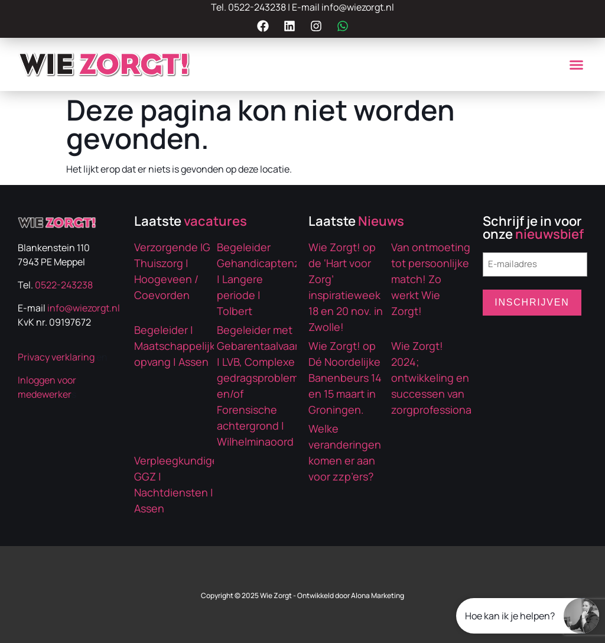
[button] (576, 64)
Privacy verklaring (56, 356)
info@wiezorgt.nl (357, 7)
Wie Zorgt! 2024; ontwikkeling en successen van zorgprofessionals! (437, 378)
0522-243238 (257, 7)
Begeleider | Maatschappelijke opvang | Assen (178, 346)
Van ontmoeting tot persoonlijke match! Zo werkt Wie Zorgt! (430, 279)
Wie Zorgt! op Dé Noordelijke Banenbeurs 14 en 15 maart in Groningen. (345, 378)
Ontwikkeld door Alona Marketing (350, 595)
